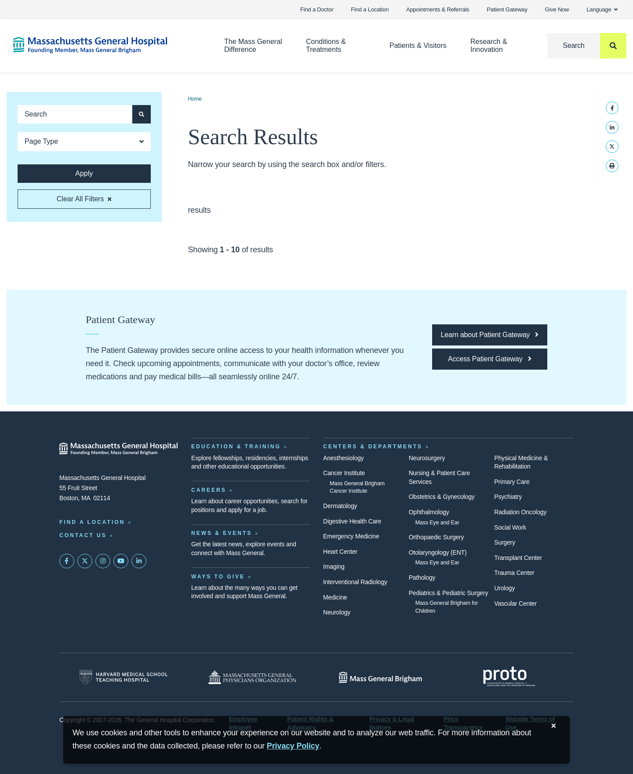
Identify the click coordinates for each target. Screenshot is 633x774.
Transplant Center (518, 557)
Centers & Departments (372, 446)
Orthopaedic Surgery (436, 537)
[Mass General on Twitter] (84, 561)
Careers (208, 490)
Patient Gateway (507, 9)
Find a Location (370, 9)
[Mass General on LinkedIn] (138, 561)
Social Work (510, 527)
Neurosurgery (427, 457)
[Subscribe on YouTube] (120, 561)
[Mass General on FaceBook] (66, 561)
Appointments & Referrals (437, 9)
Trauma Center (514, 572)
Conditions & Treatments (326, 45)
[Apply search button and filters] (141, 114)
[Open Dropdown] (84, 141)
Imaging (334, 566)
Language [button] (602, 9)
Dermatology (340, 505)
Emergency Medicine (351, 536)
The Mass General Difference (253, 45)
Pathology (422, 577)
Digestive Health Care (352, 521)
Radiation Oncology (520, 512)
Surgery (504, 542)
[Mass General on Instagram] (102, 561)
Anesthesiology (343, 457)
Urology (504, 588)
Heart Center (340, 551)
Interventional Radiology (355, 581)
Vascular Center (515, 603)
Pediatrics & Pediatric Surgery (448, 592)
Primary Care (511, 481)
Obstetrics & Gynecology (442, 496)
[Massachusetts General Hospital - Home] (118, 449)
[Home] (105, 45)
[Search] (586, 45)
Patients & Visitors (418, 45)
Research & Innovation (488, 45)
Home (195, 99)
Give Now (557, 9)
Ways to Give (218, 577)
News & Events (221, 533)
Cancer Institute (344, 472)
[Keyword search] (74, 114)
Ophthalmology (429, 512)
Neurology (336, 612)
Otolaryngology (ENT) (438, 552)
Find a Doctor (316, 9)
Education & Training (236, 446)
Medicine (335, 597)
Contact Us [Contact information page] (83, 535)
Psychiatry (508, 496)
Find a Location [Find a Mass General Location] (92, 522)
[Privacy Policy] (293, 746)
